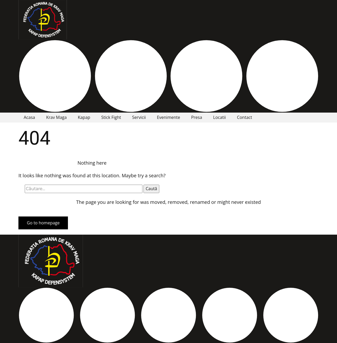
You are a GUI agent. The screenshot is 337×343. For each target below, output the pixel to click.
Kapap (84, 117)
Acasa (29, 117)
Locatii (219, 117)
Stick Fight (111, 117)
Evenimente (168, 117)
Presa (196, 117)
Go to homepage (43, 223)
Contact (244, 117)
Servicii (139, 117)
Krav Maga (56, 117)
